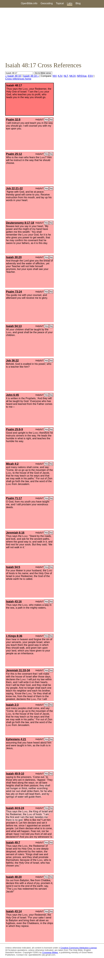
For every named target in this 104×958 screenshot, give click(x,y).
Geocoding (47, 3)
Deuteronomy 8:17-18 (20, 222)
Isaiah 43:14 (14, 911)
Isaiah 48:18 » (31, 76)
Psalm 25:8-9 (14, 429)
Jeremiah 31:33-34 (18, 670)
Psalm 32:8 (13, 119)
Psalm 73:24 (14, 291)
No (51, 119)
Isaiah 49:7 (13, 842)
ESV (90, 76)
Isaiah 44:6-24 (15, 808)
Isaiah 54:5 (13, 567)
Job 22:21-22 (14, 188)
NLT (66, 76)
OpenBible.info (29, 3)
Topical (60, 3)
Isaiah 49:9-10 (15, 773)
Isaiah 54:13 (14, 326)
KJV (60, 76)
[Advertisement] (52, 34)
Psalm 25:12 (14, 154)
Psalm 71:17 (14, 498)
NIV (54, 76)
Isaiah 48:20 (14, 877)
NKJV (72, 76)
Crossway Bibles (50, 952)
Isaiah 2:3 (12, 704)
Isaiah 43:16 (14, 601)
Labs (69, 3)
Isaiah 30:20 (14, 257)
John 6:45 (12, 395)
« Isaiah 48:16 (13, 76)
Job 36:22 (12, 360)
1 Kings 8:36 (14, 636)
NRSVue (82, 76)
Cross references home (18, 78)
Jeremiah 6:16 (15, 532)
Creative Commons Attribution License (78, 948)
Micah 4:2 (12, 463)
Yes (46, 119)
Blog (78, 3)
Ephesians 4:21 (16, 739)
